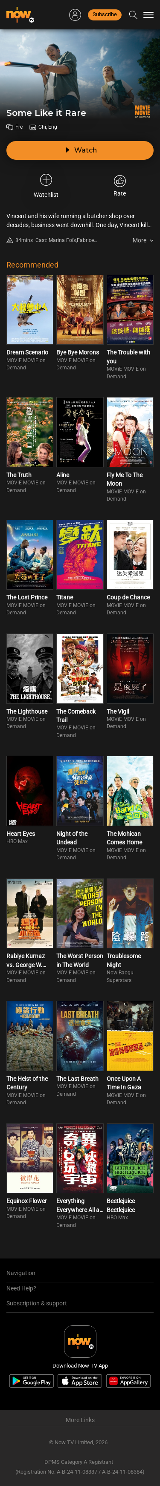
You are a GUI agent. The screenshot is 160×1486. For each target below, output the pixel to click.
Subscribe (105, 14)
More (139, 240)
